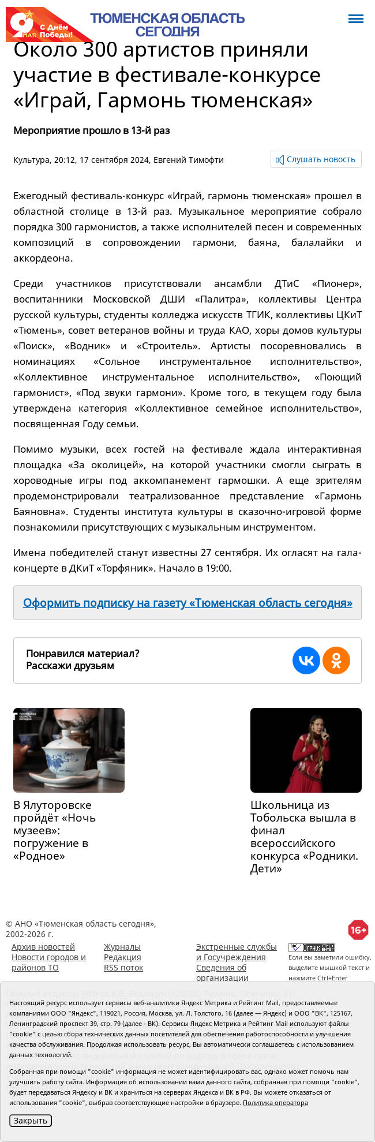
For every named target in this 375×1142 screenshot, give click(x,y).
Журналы (122, 946)
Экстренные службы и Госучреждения (236, 951)
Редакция (122, 956)
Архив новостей (43, 946)
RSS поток (123, 967)
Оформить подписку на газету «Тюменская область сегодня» (187, 602)
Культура (31, 159)
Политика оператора (275, 1102)
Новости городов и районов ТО (49, 962)
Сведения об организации (222, 972)
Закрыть (30, 1120)
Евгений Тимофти (188, 159)
